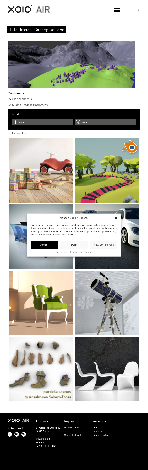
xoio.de (40, 442)
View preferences (103, 245)
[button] (116, 218)
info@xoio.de (43, 439)
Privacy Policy (76, 252)
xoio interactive (100, 435)
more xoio (99, 421)
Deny (74, 245)
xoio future (98, 431)
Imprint (88, 252)
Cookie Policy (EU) (74, 435)
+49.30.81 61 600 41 (46, 446)
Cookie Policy (62, 252)
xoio (29, 9)
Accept (44, 245)
